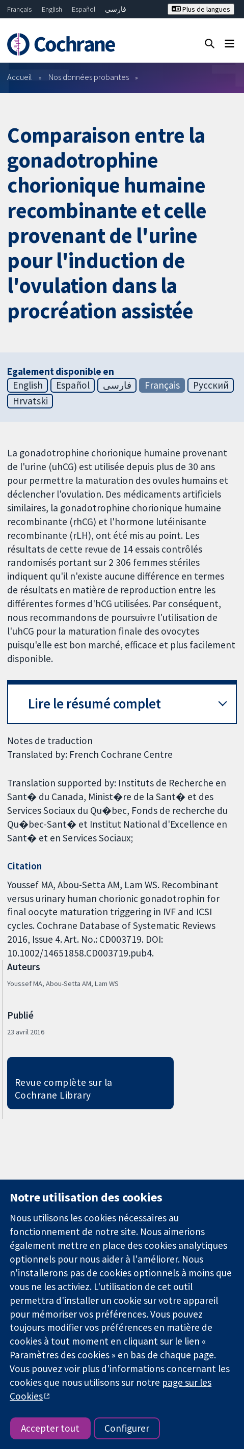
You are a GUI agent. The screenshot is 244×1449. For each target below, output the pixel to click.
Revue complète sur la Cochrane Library (64, 1088)
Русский (211, 385)
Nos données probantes (88, 77)
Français (19, 9)
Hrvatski (30, 401)
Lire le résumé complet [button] (94, 703)
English (52, 9)
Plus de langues (201, 9)
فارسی (115, 9)
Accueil (19, 77)
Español (83, 9)
